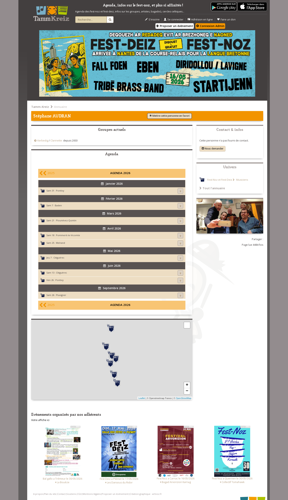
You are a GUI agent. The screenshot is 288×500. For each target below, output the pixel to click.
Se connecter (173, 19)
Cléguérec (58, 257)
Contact (61, 493)
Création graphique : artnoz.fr (145, 493)
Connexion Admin (210, 26)
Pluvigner (61, 295)
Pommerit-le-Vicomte (68, 235)
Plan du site (50, 493)
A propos (38, 493)
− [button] (187, 391)
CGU (79, 493)
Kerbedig (42, 140)
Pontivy (60, 190)
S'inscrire (152, 19)
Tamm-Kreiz (40, 107)
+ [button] (187, 385)
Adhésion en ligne (200, 19)
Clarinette (56, 140)
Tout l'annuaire (212, 188)
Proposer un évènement (174, 26)
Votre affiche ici (40, 420)
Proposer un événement (115, 493)
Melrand (60, 242)
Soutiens (71, 493)
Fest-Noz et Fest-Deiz (219, 179)
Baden (58, 205)
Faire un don (226, 19)
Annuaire (60, 107)
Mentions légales (92, 493)
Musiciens (242, 179)
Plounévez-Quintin (66, 220)
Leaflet (141, 398)
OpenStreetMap (183, 398)
